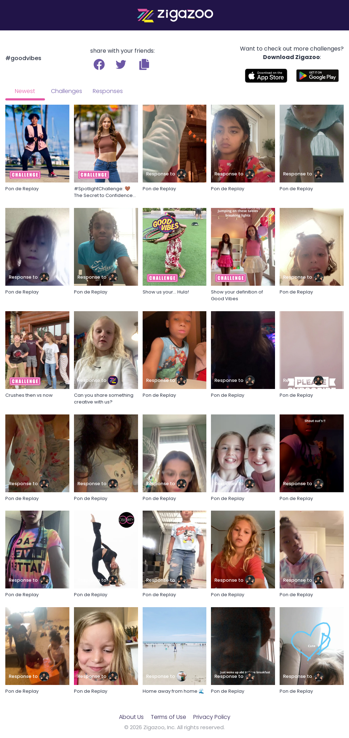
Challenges (66, 91)
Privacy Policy (211, 717)
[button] (144, 64)
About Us (131, 717)
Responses (108, 91)
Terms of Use (168, 717)
